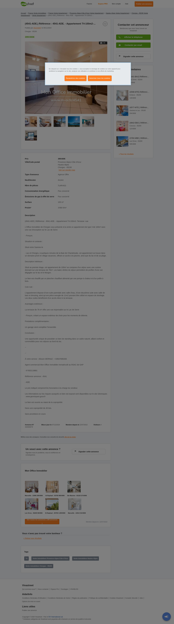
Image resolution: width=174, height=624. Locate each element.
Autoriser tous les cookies (99, 78)
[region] (88, 73)
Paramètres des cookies (75, 78)
